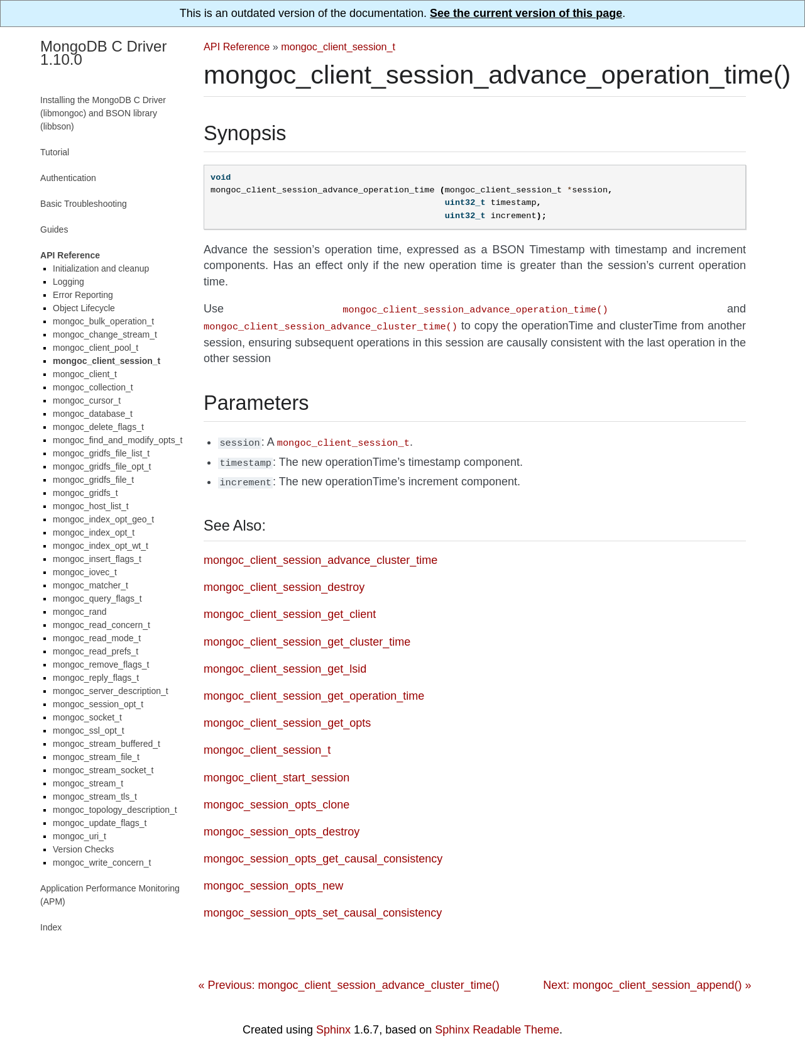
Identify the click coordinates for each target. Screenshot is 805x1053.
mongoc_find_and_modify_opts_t (117, 440)
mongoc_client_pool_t (95, 348)
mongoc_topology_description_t (115, 810)
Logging (68, 282)
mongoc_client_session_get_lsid (285, 662)
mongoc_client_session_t (338, 46)
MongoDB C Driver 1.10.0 (103, 53)
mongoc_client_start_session (276, 771)
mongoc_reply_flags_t (96, 678)
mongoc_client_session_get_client (290, 608)
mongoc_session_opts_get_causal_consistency (323, 852)
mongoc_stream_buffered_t (106, 744)
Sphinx (333, 1023)
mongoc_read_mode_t (97, 638)
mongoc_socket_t (87, 717)
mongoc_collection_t (93, 387)
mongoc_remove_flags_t (101, 664)
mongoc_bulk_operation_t (103, 321)
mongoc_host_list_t (91, 506)
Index (51, 927)
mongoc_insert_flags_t (97, 559)
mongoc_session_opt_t (98, 704)
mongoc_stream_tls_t (95, 796)
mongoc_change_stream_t (105, 334)
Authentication (68, 178)
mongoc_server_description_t (110, 691)
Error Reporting (83, 295)
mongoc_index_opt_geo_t (103, 519)
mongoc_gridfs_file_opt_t (102, 466)
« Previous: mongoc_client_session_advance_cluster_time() (348, 979)
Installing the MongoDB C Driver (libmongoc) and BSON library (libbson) (103, 113)
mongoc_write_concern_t (102, 862)
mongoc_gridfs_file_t (93, 480)
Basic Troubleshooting (83, 204)
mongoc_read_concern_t (101, 625)
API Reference (237, 46)
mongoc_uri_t (79, 836)
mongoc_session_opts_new (273, 879)
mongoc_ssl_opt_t (88, 730)
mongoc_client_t (85, 374)
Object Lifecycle (84, 308)
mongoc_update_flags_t (99, 823)
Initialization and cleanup (101, 268)
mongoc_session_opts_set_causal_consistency (323, 906)
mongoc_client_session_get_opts (287, 716)
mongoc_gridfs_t (85, 493)
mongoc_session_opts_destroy (281, 825)
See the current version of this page (526, 13)
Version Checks (83, 849)
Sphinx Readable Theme (497, 1023)
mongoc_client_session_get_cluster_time (307, 635)
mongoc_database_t (93, 414)
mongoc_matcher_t (90, 585)
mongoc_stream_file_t (96, 757)
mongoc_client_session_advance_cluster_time (320, 554)
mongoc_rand (80, 612)
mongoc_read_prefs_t (95, 651)
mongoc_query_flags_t (97, 598)
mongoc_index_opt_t (93, 532)
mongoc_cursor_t (87, 400)
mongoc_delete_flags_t (98, 427)
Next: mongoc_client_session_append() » (647, 979)
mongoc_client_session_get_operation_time (314, 689)
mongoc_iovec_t (85, 572)
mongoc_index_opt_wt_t (100, 546)
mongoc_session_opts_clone (276, 798)
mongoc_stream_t (88, 783)
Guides (54, 229)
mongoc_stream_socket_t (103, 770)
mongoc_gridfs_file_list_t (101, 453)
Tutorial (54, 152)
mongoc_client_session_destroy (284, 581)
